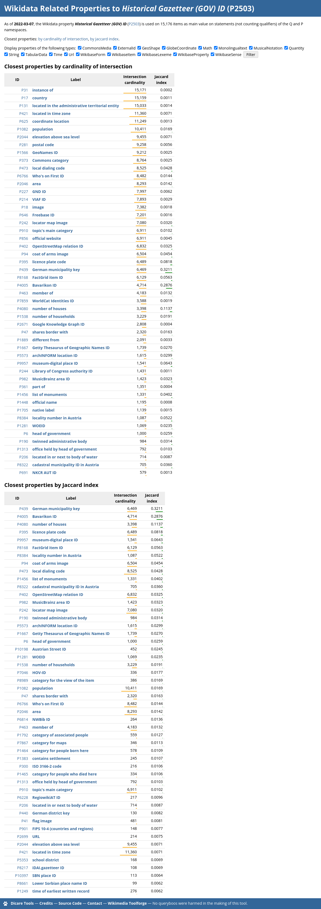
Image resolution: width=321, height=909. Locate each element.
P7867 (22, 742)
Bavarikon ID (44, 285)
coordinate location (50, 121)
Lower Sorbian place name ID (59, 883)
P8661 (22, 883)
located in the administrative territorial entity (75, 105)
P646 (23, 214)
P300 (23, 766)
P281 (23, 144)
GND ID (39, 191)
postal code (43, 144)
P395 (23, 261)
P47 (25, 332)
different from (45, 339)
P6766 (22, 175)
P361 (23, 386)
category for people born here (60, 750)
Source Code (70, 903)
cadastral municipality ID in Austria (65, 464)
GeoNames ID (45, 152)
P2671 (22, 324)
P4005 (22, 285)
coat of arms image (50, 254)
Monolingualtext (233, 48)
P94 (25, 254)
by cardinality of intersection (63, 38)
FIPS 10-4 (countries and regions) (62, 828)
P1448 (22, 402)
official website (46, 238)
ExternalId (127, 48)
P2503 (134, 23)
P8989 (22, 680)
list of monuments (49, 394)
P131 (23, 105)
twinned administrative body (59, 441)
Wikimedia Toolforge (127, 903)
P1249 (22, 891)
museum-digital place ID (55, 363)
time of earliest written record (60, 891)
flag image (42, 820)
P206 (23, 456)
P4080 (22, 308)
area (36, 183)
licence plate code (49, 261)
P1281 (22, 425)
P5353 (22, 859)
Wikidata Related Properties (57, 8)
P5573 (22, 355)
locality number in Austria (56, 417)
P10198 (21, 649)
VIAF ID (39, 199)
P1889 (22, 339)
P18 (25, 207)
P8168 (22, 277)
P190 (23, 441)
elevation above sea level (56, 136)
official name (44, 402)
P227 (23, 191)
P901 (23, 828)
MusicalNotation (268, 48)
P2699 (22, 836)
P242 (23, 222)
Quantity (296, 48)
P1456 (22, 394)
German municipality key (56, 269)
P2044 (22, 136)
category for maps (49, 742)
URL (36, 836)
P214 (23, 199)
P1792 (22, 735)
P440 (23, 813)
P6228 (22, 797)
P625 (23, 121)
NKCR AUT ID (44, 472)
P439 (23, 269)
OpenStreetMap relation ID (57, 246)
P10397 (21, 875)
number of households (53, 316)
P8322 (22, 464)
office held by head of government (64, 449)
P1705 (22, 410)
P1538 (22, 316)
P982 (23, 378)
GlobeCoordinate (181, 48)
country (39, 97)
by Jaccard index (104, 38)
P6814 (22, 719)
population (42, 129)
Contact (94, 903)
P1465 (22, 774)
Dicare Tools (22, 903)
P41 (25, 820)
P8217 (22, 867)
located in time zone (51, 113)
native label (43, 410)
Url (71, 54)
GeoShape (151, 48)
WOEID (38, 425)
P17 (25, 97)
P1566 (22, 152)
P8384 (22, 417)
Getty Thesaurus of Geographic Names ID (71, 347)
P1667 (22, 347)
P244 (23, 371)
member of (42, 293)
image (38, 207)
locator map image (50, 222)
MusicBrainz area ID (51, 378)
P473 (23, 168)
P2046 (22, 183)
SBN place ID (44, 875)
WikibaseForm (92, 54)
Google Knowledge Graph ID (58, 324)
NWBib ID (41, 719)
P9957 (22, 363)
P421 (23, 113)
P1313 (22, 449)
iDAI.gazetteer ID (48, 867)
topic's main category (52, 230)
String (14, 54)
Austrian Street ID (49, 649)
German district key (51, 813)
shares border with (50, 332)
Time (58, 54)
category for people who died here (64, 774)
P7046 (22, 672)
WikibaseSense (228, 54)
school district (45, 859)
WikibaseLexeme (156, 54)
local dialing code (48, 168)
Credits (46, 903)
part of (38, 386)
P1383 (22, 758)
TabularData (36, 54)
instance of (42, 90)
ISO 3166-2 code (46, 766)
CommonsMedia (96, 48)
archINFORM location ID (55, 355)
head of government (51, 433)
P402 (23, 246)
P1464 (22, 750)
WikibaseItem (124, 54)
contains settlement (51, 758)
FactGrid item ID (47, 277)
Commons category (50, 160)
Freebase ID (43, 214)
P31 (25, 90)
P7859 (22, 300)
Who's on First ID (48, 175)
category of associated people (60, 735)
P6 (26, 433)
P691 (23, 472)
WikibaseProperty (193, 54)
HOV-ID (39, 672)
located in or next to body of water (65, 456)
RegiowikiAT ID (46, 797)
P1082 (22, 129)
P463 (23, 293)
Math (207, 48)
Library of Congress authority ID (62, 371)
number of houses (49, 308)
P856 (23, 238)
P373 (23, 160)
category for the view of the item (63, 680)
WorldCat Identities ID (53, 300)
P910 (23, 230)
